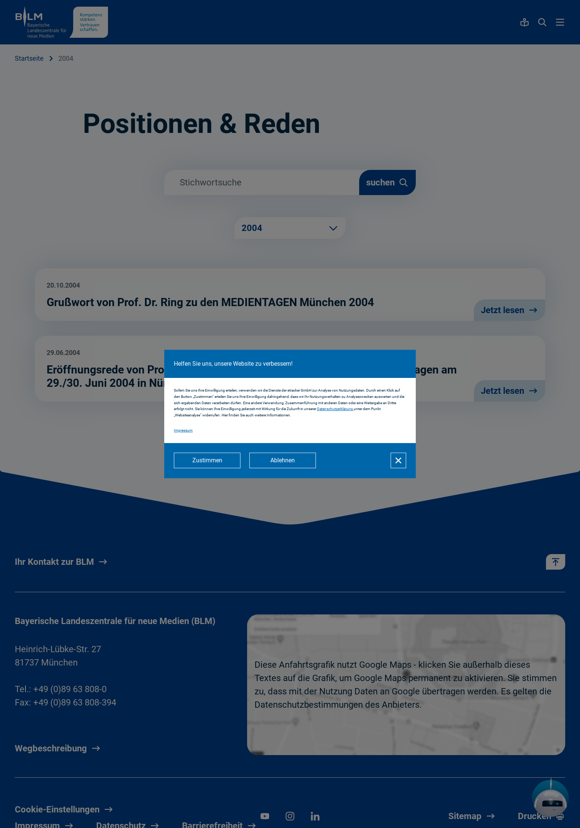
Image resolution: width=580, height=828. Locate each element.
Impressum (183, 430)
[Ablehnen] (282, 460)
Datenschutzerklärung (335, 409)
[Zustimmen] (207, 460)
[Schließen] (398, 460)
